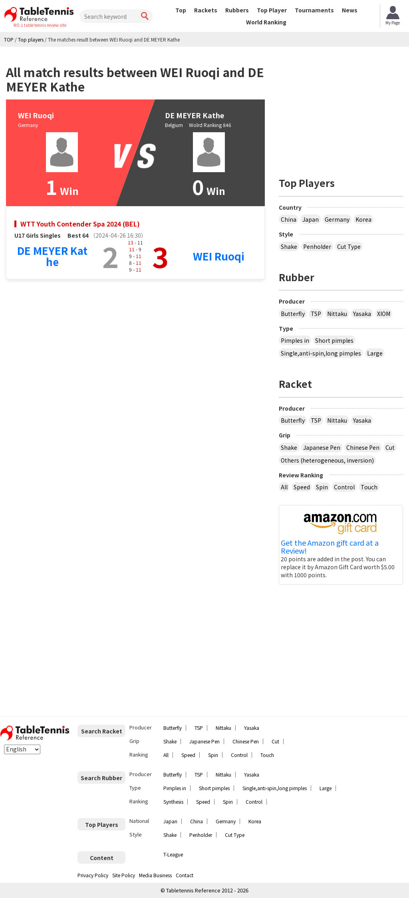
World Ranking (266, 22)
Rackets (205, 10)
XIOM (383, 314)
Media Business (155, 875)
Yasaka (362, 314)
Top (180, 10)
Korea (363, 219)
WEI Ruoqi (218, 255)
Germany (337, 219)
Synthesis (173, 801)
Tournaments (314, 10)
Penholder (317, 246)
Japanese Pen (321, 447)
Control (344, 487)
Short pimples (334, 340)
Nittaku (337, 314)
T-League (173, 854)
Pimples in (295, 340)
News (349, 10)
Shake (289, 246)
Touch (369, 487)
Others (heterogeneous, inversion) (327, 460)
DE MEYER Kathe (52, 256)
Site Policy (123, 875)
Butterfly (293, 314)
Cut (390, 447)
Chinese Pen (362, 447)
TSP (316, 314)
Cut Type (349, 246)
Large (375, 353)
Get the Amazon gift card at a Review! (330, 547)
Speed (302, 487)
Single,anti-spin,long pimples (321, 353)
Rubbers (237, 10)
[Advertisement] (344, 109)
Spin (322, 487)
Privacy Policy (92, 875)
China (288, 219)
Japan (310, 219)
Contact (184, 875)
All (284, 487)
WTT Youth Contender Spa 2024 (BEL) (80, 223)
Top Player (272, 10)
